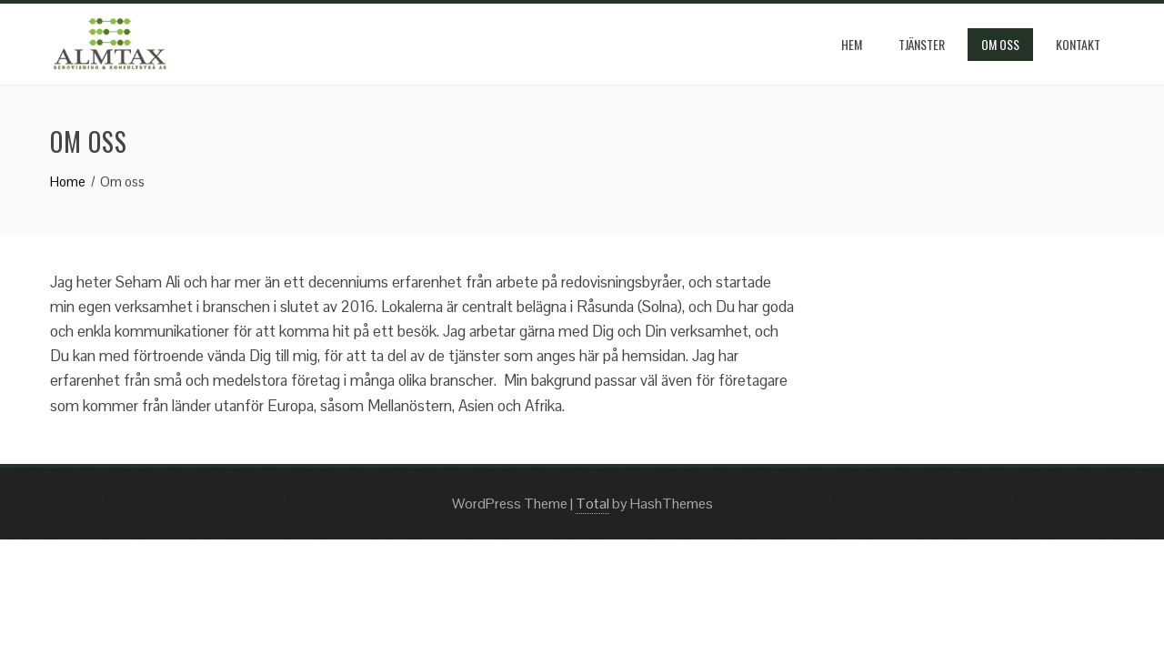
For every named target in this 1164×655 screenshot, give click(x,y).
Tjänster (921, 44)
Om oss (1000, 44)
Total (592, 503)
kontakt (1078, 44)
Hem (851, 44)
